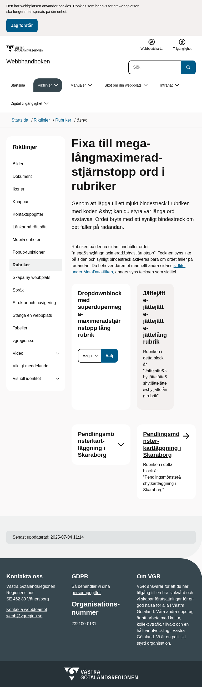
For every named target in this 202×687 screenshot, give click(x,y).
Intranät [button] (169, 85)
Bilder (18, 164)
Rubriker (21, 265)
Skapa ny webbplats (31, 277)
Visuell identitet (27, 378)
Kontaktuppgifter (28, 214)
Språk (18, 290)
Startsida (18, 85)
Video (18, 353)
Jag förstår (22, 25)
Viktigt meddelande (30, 366)
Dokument (22, 176)
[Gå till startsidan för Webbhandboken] (28, 55)
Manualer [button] (81, 85)
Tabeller (20, 328)
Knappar (21, 201)
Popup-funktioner (29, 252)
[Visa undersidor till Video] (57, 353)
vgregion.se (23, 340)
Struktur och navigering (34, 302)
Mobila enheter (27, 239)
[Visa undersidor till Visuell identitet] (57, 378)
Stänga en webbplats (32, 315)
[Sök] (154, 67)
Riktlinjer (25, 147)
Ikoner (18, 189)
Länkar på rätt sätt (30, 227)
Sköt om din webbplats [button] (126, 85)
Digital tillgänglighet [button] (29, 103)
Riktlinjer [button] (48, 85)
